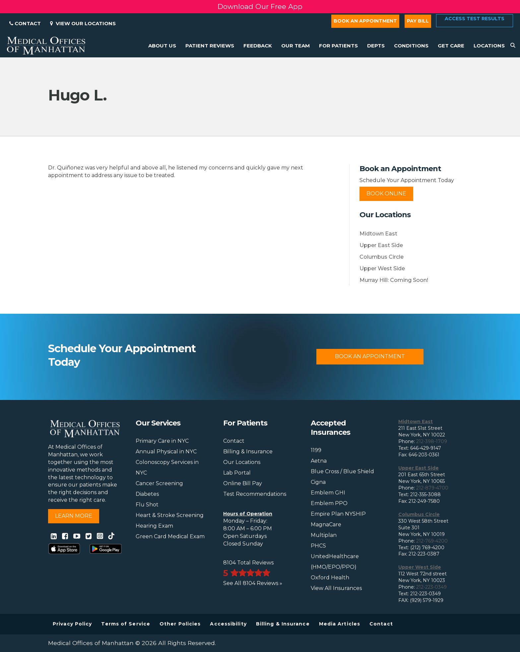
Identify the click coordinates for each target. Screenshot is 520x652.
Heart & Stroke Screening (170, 515)
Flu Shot (147, 504)
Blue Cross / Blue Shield (342, 471)
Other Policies (180, 624)
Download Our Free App (260, 6)
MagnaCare (326, 524)
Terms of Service (125, 624)
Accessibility (228, 624)
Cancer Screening (159, 483)
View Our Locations (83, 23)
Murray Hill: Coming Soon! (393, 280)
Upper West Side (382, 268)
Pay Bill (418, 21)
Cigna (318, 482)
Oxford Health (330, 577)
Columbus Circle (381, 257)
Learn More (73, 516)
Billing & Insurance (248, 451)
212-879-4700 (432, 488)
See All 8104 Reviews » (252, 583)
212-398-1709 (431, 441)
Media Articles (339, 624)
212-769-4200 (432, 541)
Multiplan (324, 535)
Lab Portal (237, 473)
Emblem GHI (328, 492)
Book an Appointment (365, 21)
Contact (25, 23)
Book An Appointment (370, 356)
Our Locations (241, 462)
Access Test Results (474, 19)
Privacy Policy (72, 624)
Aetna (319, 461)
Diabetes (147, 494)
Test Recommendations (254, 494)
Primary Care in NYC (162, 441)
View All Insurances (336, 588)
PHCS (318, 546)
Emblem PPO (329, 503)
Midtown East (378, 233)
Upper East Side (381, 245)
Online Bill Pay (242, 483)
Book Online (386, 193)
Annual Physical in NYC (166, 451)
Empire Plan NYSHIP (338, 514)
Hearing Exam (154, 526)
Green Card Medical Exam (170, 536)
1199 (316, 450)
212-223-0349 (431, 587)
